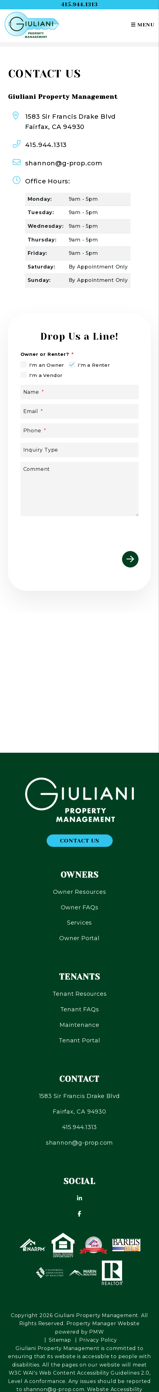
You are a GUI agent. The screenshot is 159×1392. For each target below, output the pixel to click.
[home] (32, 24)
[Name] (79, 392)
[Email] (79, 411)
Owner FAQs (79, 907)
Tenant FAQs (79, 1009)
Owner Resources (79, 892)
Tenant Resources (79, 993)
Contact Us (79, 841)
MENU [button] (142, 25)
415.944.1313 (79, 4)
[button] (79, 1198)
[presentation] (91, 533)
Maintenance (79, 1025)
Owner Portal (79, 938)
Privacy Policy (98, 1340)
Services (79, 922)
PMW (96, 1332)
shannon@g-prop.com (63, 163)
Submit (130, 559)
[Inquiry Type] (79, 450)
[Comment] (79, 489)
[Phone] (79, 430)
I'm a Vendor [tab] (46, 375)
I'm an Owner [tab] (47, 365)
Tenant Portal (79, 1040)
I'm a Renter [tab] (94, 365)
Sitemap (60, 1340)
